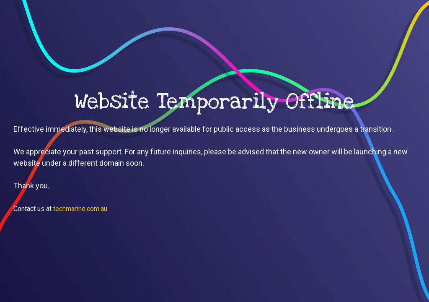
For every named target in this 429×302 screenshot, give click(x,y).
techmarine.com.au (80, 209)
